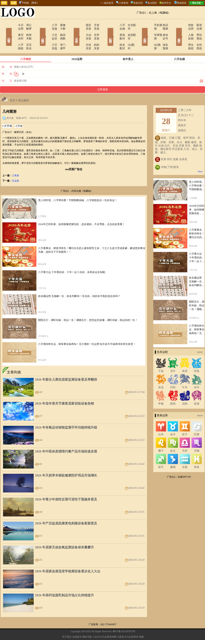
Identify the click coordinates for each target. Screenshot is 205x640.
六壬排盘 (47, 37)
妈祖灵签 (94, 37)
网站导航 (87, 626)
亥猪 (196, 392)
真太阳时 (152, 3)
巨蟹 (196, 423)
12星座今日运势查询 (127, 626)
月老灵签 (94, 25)
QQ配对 (128, 37)
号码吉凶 (140, 32)
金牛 (173, 423)
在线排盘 (38, 32)
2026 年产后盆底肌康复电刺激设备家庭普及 (66, 512)
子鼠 (161, 360)
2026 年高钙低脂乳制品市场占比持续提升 (64, 584)
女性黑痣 (197, 37)
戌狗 (184, 392)
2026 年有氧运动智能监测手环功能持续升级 (66, 417)
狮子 (161, 440)
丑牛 (173, 360)
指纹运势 (183, 25)
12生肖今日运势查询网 (104, 626)
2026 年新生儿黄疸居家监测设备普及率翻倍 (66, 369)
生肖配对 (129, 25)
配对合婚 (106, 32)
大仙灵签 (81, 31)
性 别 (7, 63)
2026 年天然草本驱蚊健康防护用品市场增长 (66, 464)
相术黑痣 (174, 32)
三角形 (15, 165)
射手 (161, 456)
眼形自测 (197, 25)
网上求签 (72, 32)
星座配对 (115, 31)
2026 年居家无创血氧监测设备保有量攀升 (64, 536)
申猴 (161, 392)
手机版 (24, 3)
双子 (184, 423)
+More (200, 161)
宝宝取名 (26, 37)
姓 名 (7, 56)
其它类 (10, 107)
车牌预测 (149, 31)
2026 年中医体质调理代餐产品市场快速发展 (66, 440)
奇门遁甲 (60, 37)
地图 (141, 626)
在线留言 (77, 626)
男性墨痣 (197, 31)
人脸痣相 (183, 31)
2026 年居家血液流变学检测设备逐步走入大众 (68, 560)
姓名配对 (115, 37)
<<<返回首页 (106, 3)
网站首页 (4, 32)
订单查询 (123, 3)
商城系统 (181, 3)
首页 (12, 89)
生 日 (7, 70)
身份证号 (163, 31)
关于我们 (67, 626)
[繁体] (34, 3)
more (200, 341)
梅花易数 (60, 31)
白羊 (161, 423)
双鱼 (196, 456)
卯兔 (196, 360)
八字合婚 (115, 25)
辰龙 (161, 376)
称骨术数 (26, 31)
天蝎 (196, 440)
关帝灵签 (94, 31)
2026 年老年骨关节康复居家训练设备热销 (64, 393)
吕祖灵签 (81, 37)
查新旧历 (138, 3)
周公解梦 (26, 25)
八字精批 (13, 37)
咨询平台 (166, 3)
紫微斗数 (60, 25)
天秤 (184, 440)
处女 (173, 440)
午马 (184, 376)
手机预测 (149, 25)
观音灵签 (81, 25)
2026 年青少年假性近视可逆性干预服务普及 (66, 488)
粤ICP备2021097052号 (124, 620)
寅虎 (184, 360)
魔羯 (173, 456)
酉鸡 (173, 392)
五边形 (15, 170)
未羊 (196, 376)
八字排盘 (47, 25)
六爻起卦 (47, 31)
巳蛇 (173, 376)
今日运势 (13, 25)
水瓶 (184, 456)
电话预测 (163, 25)
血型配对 (129, 31)
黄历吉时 (13, 31)
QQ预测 (149, 37)
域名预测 (163, 37)
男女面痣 (183, 37)
